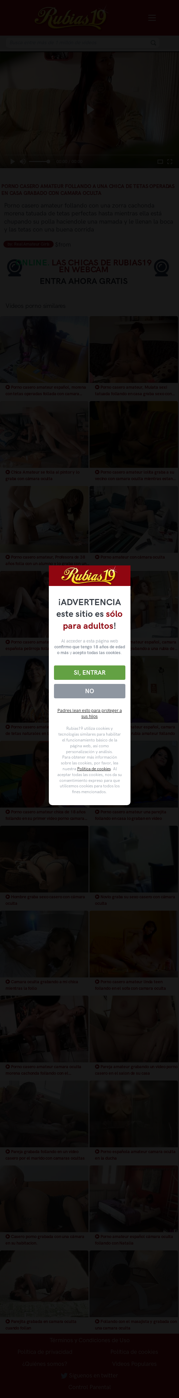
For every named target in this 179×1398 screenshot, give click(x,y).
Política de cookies (94, 768)
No (89, 691)
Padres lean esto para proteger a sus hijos (89, 713)
